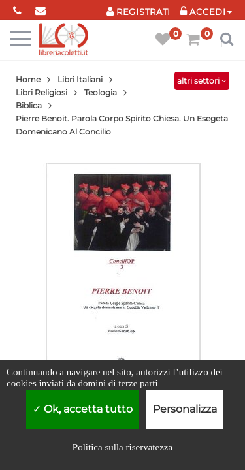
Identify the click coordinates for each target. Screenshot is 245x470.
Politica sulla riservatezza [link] (122, 447)
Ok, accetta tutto (83, 409)
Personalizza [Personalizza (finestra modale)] (185, 409)
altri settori (202, 81)
